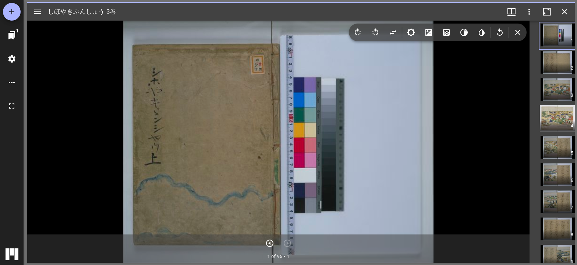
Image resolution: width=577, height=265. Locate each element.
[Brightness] (411, 32)
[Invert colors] (482, 32)
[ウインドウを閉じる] (564, 12)
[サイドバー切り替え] (37, 12)
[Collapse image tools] (518, 32)
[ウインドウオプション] (529, 12)
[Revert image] (500, 32)
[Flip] (393, 32)
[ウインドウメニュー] (511, 12)
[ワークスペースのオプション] (12, 82)
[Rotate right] (358, 32)
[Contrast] (429, 32)
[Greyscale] (464, 32)
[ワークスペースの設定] (12, 59)
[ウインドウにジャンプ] (12, 35)
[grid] (552, 142)
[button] (563, 36)
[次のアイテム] (270, 243)
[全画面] (12, 106)
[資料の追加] (12, 12)
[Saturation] (446, 32)
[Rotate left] (375, 32)
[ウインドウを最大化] (547, 12)
